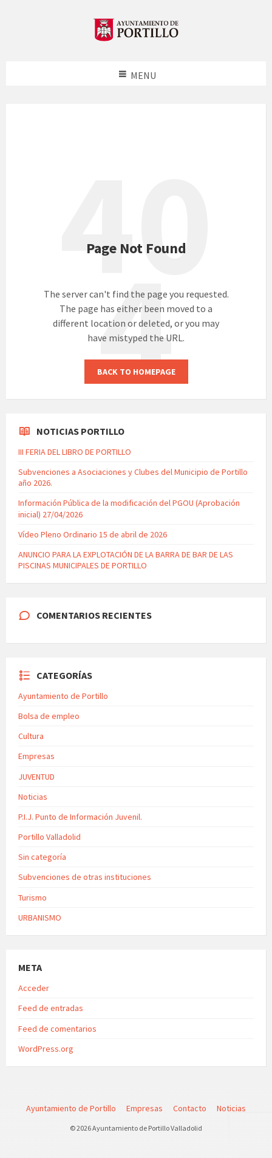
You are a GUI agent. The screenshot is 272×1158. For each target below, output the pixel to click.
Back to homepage (136, 371)
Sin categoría (42, 856)
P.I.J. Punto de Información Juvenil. (80, 816)
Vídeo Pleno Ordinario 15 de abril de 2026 (92, 534)
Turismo (32, 897)
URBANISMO (39, 917)
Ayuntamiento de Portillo (63, 695)
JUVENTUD (36, 776)
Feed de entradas (50, 1008)
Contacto (189, 1108)
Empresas (36, 756)
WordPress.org (45, 1048)
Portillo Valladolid (49, 836)
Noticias (32, 796)
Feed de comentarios (57, 1028)
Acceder (33, 988)
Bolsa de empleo (49, 715)
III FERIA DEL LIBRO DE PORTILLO (74, 451)
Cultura (31, 736)
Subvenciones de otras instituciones (84, 876)
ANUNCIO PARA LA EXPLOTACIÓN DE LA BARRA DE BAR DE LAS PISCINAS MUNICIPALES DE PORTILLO (125, 560)
